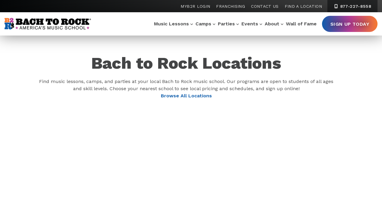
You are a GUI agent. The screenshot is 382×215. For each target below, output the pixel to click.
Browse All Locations (186, 96)
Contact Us (265, 6)
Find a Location (303, 6)
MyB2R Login (195, 6)
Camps (203, 24)
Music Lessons (171, 24)
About (272, 24)
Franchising (230, 6)
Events (249, 24)
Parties (226, 24)
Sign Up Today (349, 24)
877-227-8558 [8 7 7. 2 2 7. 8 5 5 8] (352, 6)
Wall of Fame (301, 24)
